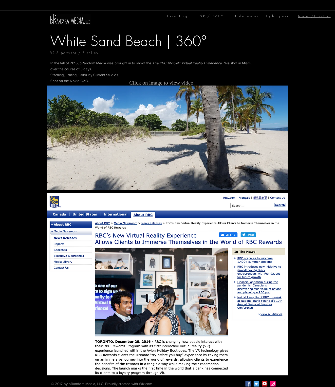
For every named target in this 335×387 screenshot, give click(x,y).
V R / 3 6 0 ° (211, 16)
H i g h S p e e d (276, 16)
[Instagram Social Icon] (273, 384)
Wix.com (145, 384)
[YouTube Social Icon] (264, 384)
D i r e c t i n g (177, 16)
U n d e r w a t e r (246, 16)
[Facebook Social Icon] (248, 384)
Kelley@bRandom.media (188, 384)
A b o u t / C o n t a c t (314, 16)
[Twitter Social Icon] (256, 384)
